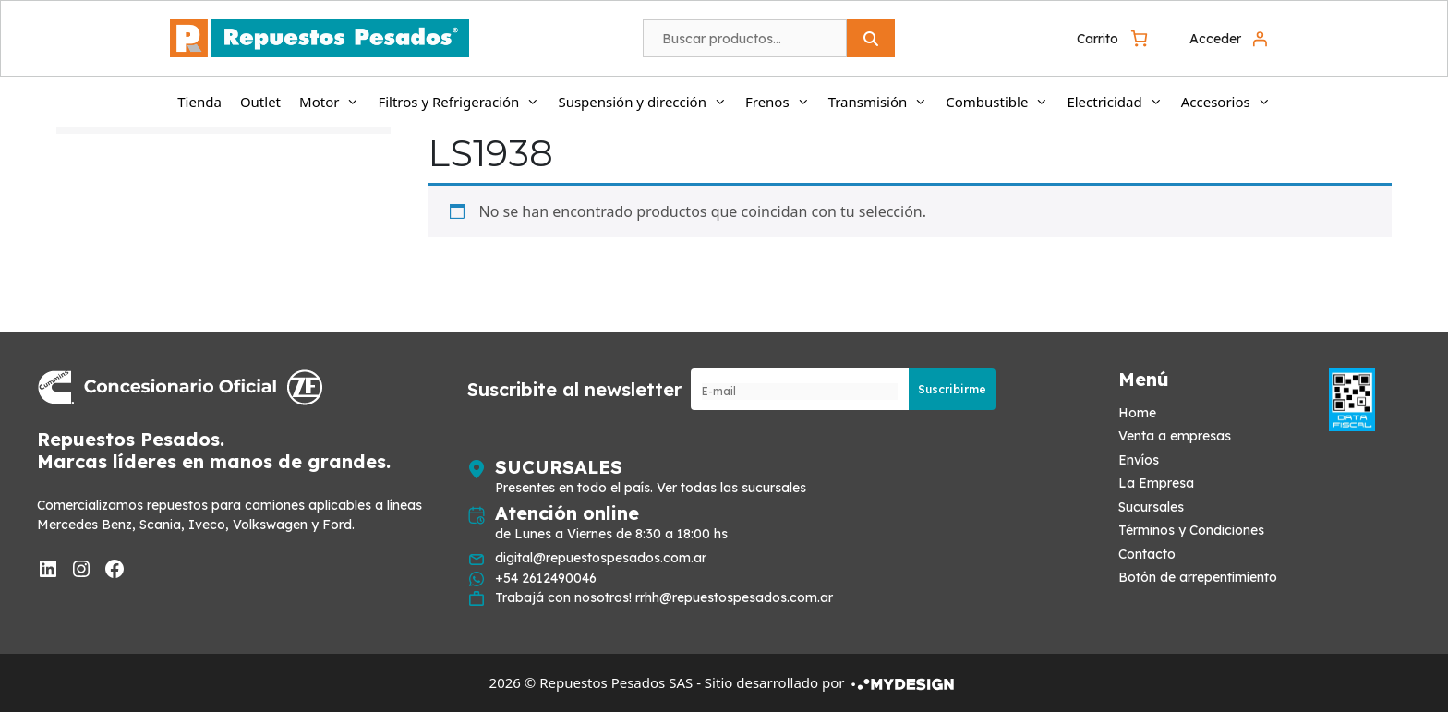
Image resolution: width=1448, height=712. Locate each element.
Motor (333, 101)
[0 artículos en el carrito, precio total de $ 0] (1114, 38)
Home (1137, 412)
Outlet (260, 101)
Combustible (1001, 101)
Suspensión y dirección (647, 101)
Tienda (199, 101)
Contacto (1147, 554)
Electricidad (1119, 101)
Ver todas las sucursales (731, 487)
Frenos (782, 101)
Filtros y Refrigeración (463, 101)
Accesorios (1230, 101)
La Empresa (1156, 483)
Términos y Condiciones (1191, 530)
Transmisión (882, 101)
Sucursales (1151, 507)
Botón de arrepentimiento (1197, 577)
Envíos (1138, 460)
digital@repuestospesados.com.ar (600, 557)
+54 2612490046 (546, 578)
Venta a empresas (1174, 436)
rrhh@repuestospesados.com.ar (734, 597)
